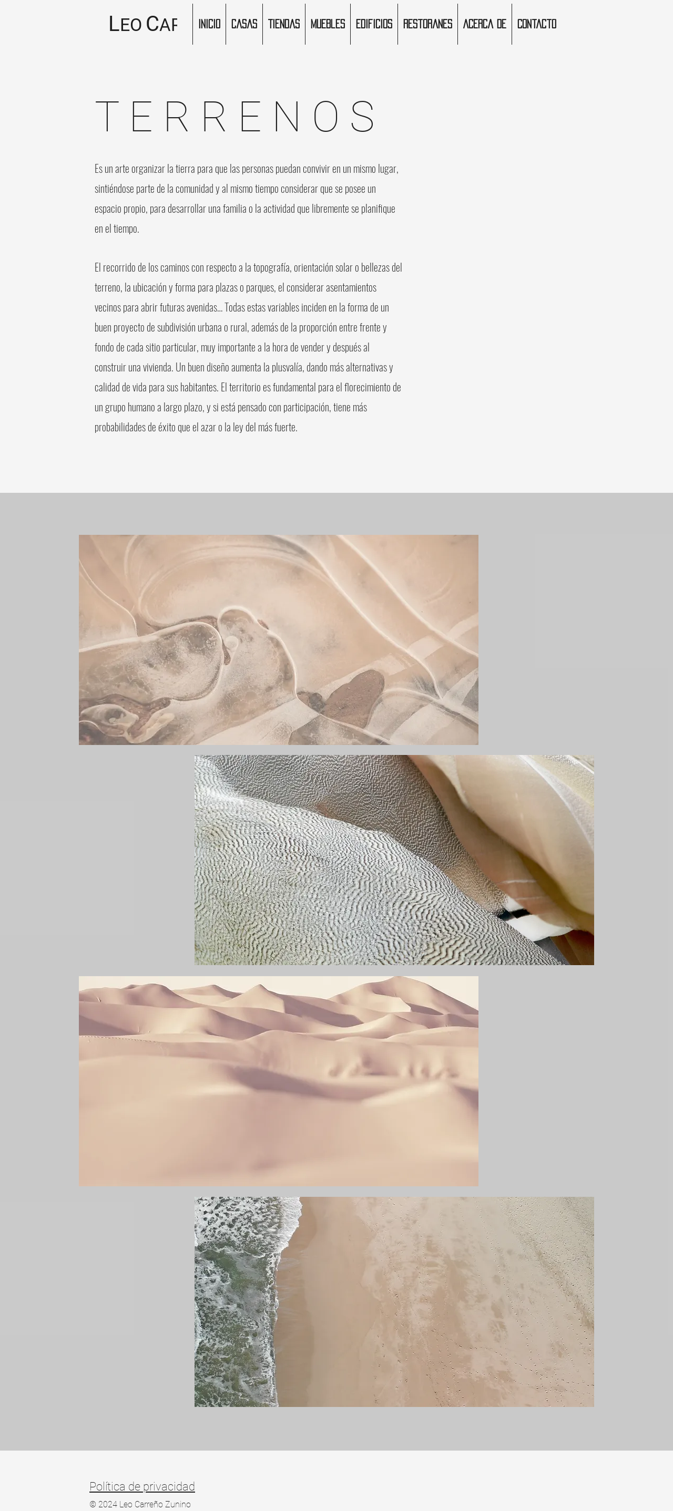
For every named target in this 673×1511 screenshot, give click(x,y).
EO (131, 24)
